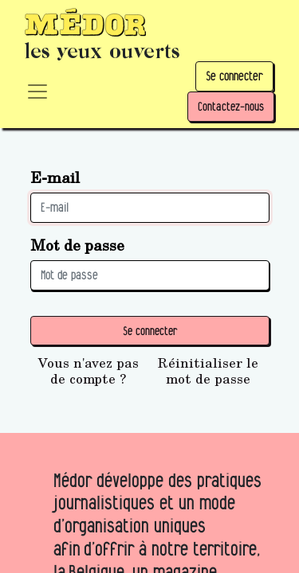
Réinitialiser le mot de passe (208, 371)
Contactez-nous (231, 106)
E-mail (55, 177)
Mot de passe (77, 245)
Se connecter (234, 76)
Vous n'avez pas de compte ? (88, 371)
